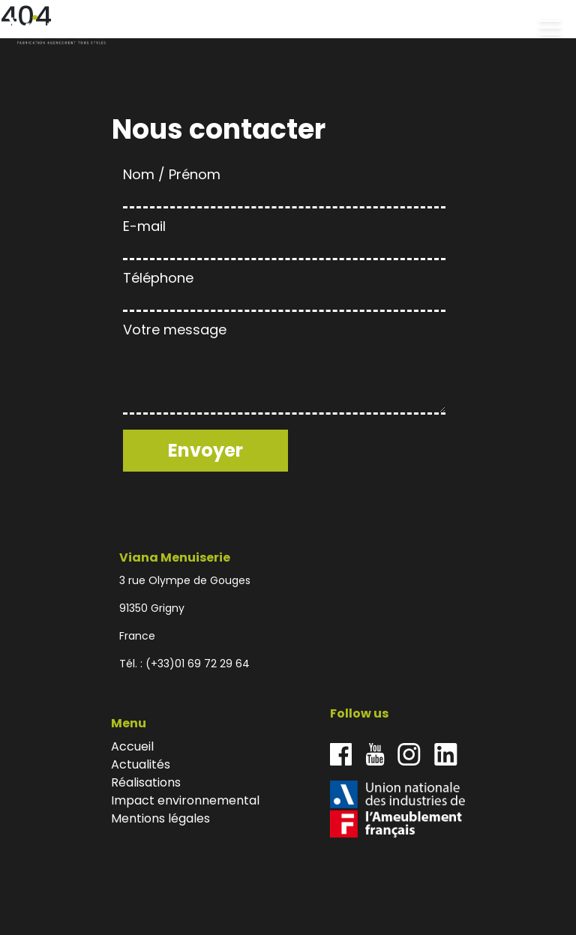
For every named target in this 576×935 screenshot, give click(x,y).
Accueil (132, 746)
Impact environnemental (185, 800)
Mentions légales (160, 818)
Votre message (284, 369)
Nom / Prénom (284, 185)
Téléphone (284, 288)
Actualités (140, 764)
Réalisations (146, 782)
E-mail (284, 236)
